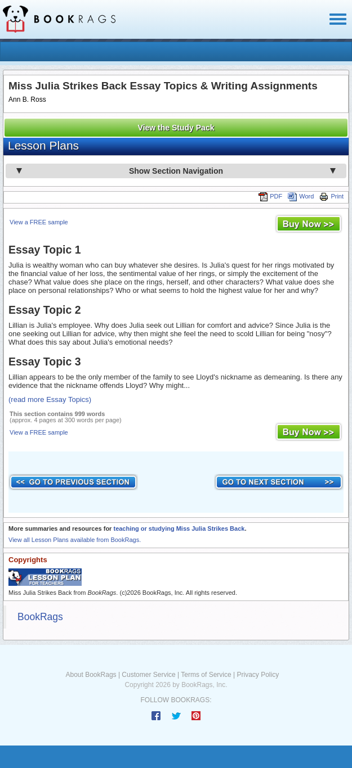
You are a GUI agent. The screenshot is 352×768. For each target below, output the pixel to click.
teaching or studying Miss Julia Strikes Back (178, 528)
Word (301, 196)
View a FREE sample (39, 222)
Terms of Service (206, 675)
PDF (270, 196)
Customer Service (148, 675)
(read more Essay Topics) (49, 399)
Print (331, 196)
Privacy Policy (258, 675)
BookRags (40, 616)
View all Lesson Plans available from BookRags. (74, 539)
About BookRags (91, 675)
